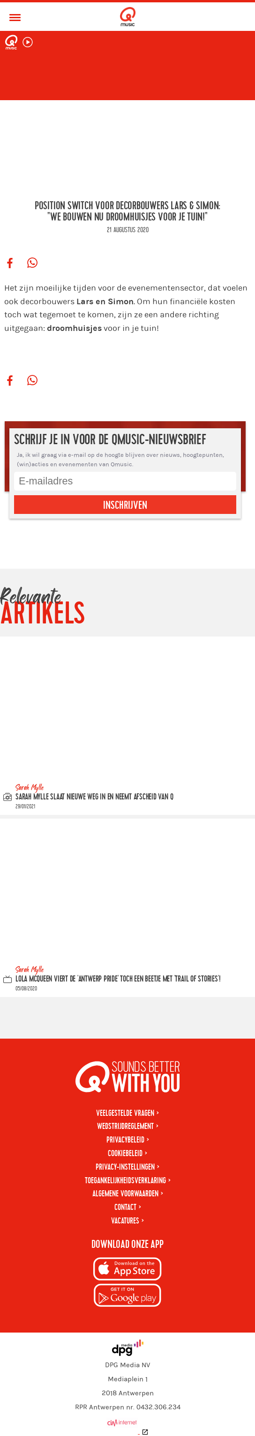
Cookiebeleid (125, 1153)
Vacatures (125, 1221)
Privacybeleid (125, 1140)
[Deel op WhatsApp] (32, 263)
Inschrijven (125, 505)
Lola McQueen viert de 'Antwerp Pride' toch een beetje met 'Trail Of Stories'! (117, 978)
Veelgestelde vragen (125, 1113)
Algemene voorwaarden (125, 1193)
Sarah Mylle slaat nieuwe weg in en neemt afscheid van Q (94, 796)
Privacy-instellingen (125, 1167)
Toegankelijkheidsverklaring (125, 1180)
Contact (125, 1207)
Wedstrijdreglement (125, 1126)
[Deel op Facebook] (9, 263)
